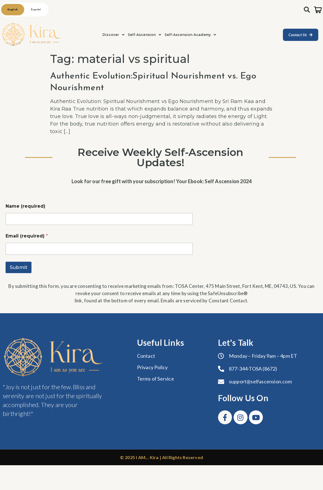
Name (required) (25, 206)
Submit (18, 267)
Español (36, 9)
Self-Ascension (144, 35)
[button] (113, 35)
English (13, 9)
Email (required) (27, 236)
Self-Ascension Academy (190, 35)
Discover (113, 35)
